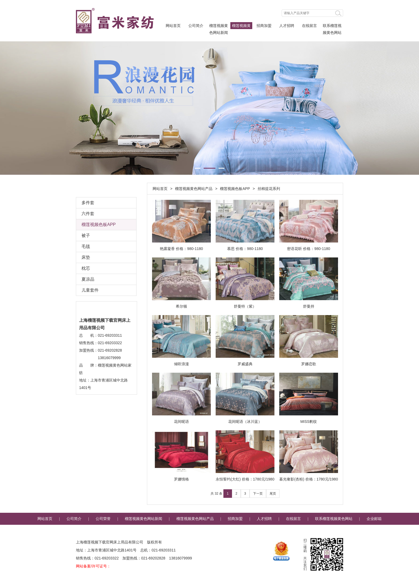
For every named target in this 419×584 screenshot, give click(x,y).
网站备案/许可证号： (93, 566)
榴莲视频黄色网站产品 (241, 26)
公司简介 (195, 25)
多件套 (88, 202)
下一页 (258, 493)
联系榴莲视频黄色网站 (332, 26)
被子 (86, 235)
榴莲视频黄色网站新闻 (218, 26)
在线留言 (309, 25)
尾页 (273, 493)
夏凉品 (88, 279)
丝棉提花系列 (269, 188)
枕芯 (86, 268)
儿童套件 (90, 290)
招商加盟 (264, 25)
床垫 (86, 257)
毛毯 (86, 246)
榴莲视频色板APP (235, 188)
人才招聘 (286, 25)
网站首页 (173, 25)
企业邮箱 (374, 519)
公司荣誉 (103, 519)
